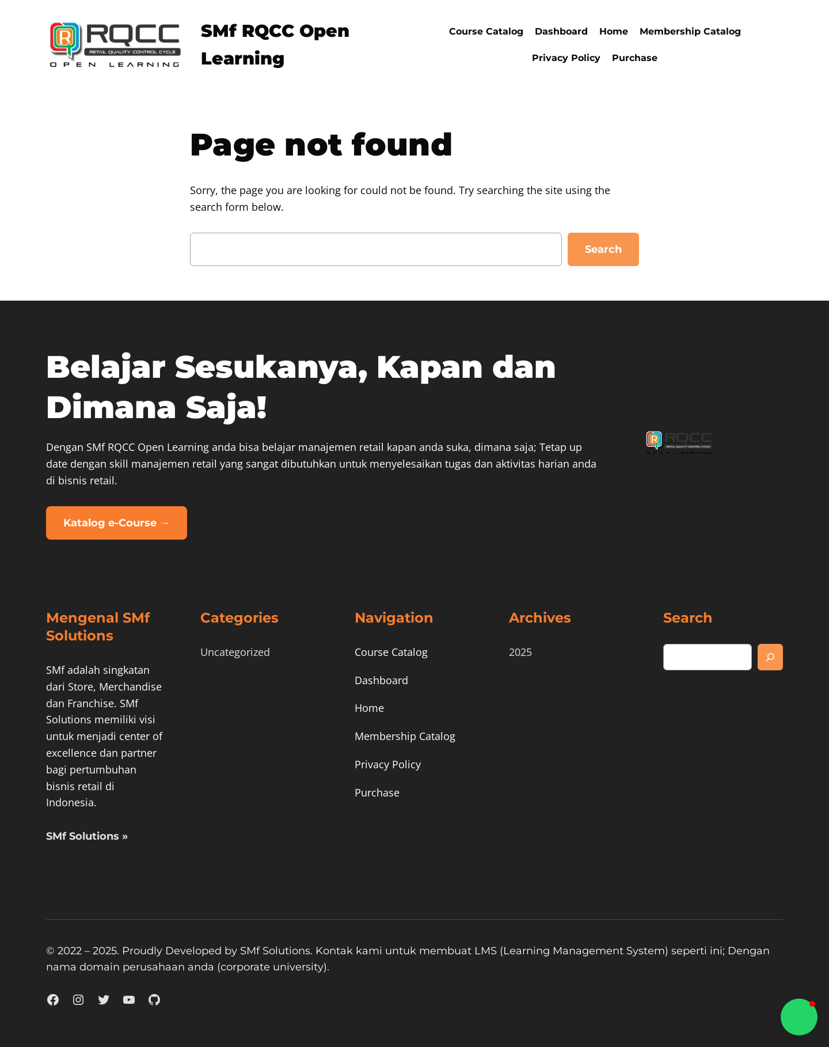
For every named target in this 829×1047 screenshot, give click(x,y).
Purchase (634, 57)
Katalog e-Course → (116, 523)
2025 (520, 652)
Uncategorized (235, 652)
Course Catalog (486, 31)
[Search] (770, 657)
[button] (799, 1017)
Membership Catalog (690, 31)
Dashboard (561, 31)
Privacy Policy (566, 57)
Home (613, 31)
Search (603, 249)
